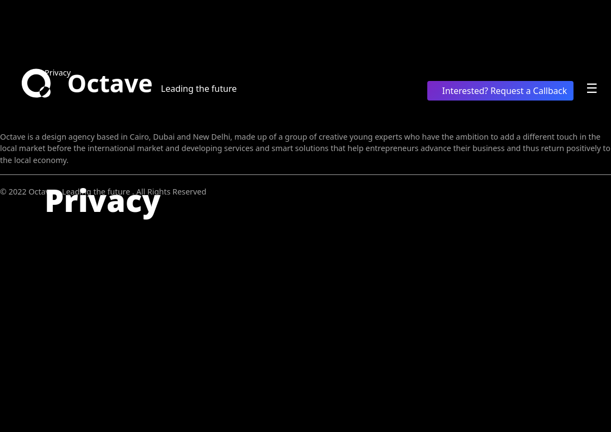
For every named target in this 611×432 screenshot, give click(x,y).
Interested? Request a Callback (500, 91)
